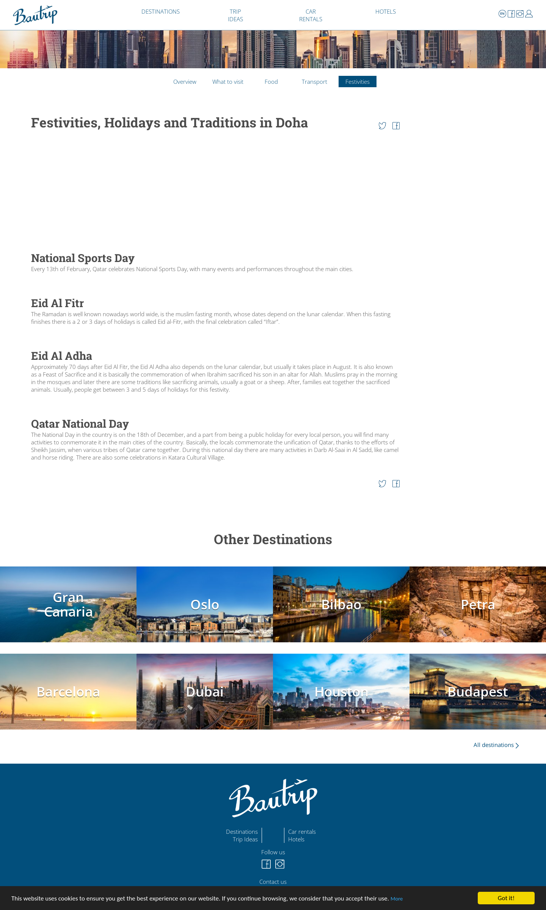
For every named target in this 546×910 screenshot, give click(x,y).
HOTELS (385, 11)
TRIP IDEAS (235, 15)
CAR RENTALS (310, 15)
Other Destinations (273, 539)
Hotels (296, 839)
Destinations (242, 831)
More (397, 898)
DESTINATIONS (160, 11)
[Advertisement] (215, 191)
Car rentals (302, 831)
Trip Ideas (245, 839)
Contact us (273, 881)
